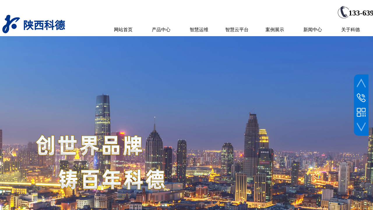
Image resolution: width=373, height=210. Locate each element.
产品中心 (161, 29)
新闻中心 (312, 29)
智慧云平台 (237, 29)
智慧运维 (199, 29)
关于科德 (350, 29)
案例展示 (274, 29)
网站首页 (123, 29)
